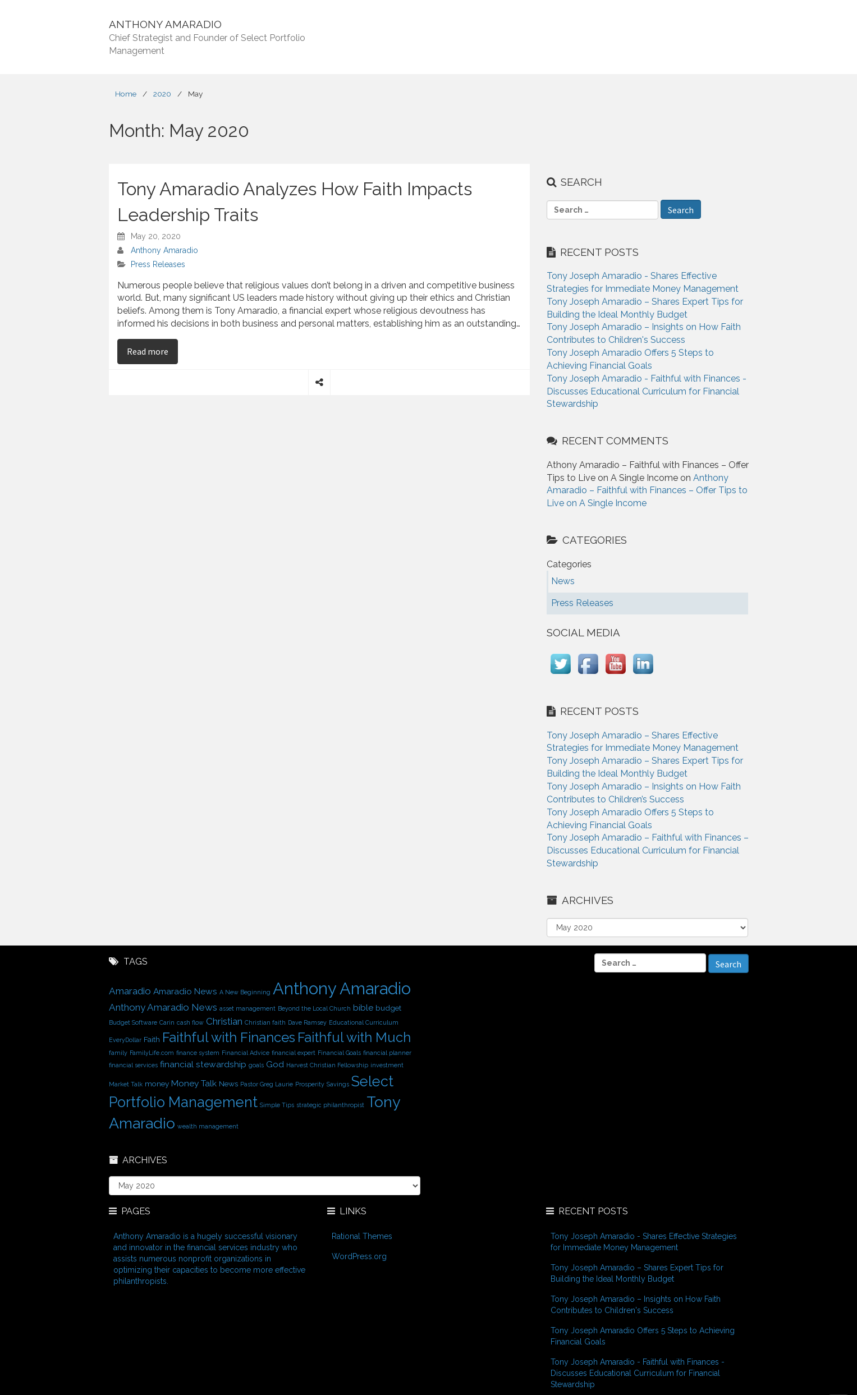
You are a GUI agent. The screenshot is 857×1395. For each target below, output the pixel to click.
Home (125, 93)
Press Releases (158, 264)
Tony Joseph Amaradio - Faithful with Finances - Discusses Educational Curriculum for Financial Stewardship (646, 391)
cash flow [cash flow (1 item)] (190, 1022)
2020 (162, 93)
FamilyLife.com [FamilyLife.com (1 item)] (152, 1052)
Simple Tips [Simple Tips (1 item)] (277, 1105)
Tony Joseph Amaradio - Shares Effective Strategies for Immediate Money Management (644, 1242)
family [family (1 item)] (118, 1052)
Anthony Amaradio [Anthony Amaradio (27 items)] (342, 988)
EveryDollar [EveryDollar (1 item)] (125, 1039)
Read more (152, 351)
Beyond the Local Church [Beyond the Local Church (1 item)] (314, 1008)
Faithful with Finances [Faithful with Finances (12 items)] (228, 1037)
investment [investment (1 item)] (387, 1065)
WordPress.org (359, 1256)
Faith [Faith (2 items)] (152, 1039)
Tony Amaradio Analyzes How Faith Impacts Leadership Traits (294, 201)
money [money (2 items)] (157, 1083)
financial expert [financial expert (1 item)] (293, 1052)
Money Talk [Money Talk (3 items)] (194, 1083)
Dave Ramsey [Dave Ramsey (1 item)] (307, 1022)
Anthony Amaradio (164, 250)
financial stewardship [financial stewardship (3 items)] (203, 1064)
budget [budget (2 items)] (388, 1007)
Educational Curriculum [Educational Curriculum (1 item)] (363, 1022)
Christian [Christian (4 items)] (224, 1021)
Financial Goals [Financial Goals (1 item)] (339, 1052)
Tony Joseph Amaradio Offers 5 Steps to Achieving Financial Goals (643, 1336)
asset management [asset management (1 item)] (247, 1008)
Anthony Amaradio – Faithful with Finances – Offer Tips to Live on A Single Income (647, 490)
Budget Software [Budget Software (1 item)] (133, 1022)
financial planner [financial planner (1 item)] (387, 1052)
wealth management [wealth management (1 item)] (208, 1126)
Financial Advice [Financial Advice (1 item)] (245, 1052)
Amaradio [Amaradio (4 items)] (130, 991)
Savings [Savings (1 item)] (338, 1084)
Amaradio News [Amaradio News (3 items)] (185, 991)
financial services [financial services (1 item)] (133, 1065)
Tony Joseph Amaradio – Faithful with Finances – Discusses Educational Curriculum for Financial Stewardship (648, 850)
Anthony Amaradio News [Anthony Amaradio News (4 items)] (163, 1007)
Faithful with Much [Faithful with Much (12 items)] (354, 1037)
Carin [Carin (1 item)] (167, 1022)
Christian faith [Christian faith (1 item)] (265, 1022)
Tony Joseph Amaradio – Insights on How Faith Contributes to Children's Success (636, 1305)
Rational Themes (362, 1236)
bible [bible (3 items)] (363, 1007)
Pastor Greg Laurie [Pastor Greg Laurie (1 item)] (266, 1084)
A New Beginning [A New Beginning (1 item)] (245, 992)
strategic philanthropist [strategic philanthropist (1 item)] (330, 1105)
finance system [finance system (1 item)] (197, 1052)
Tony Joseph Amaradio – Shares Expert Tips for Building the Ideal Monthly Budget (637, 1273)
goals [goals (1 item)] (256, 1065)
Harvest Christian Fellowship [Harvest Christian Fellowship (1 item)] (327, 1065)
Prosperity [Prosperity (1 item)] (309, 1084)
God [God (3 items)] (275, 1064)
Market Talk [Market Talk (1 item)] (126, 1084)
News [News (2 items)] (228, 1083)
